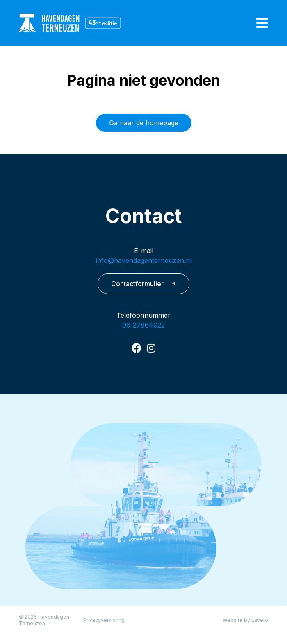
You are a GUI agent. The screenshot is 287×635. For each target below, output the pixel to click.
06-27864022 (143, 325)
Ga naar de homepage (143, 123)
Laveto (259, 620)
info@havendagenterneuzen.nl (143, 260)
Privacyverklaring (104, 620)
